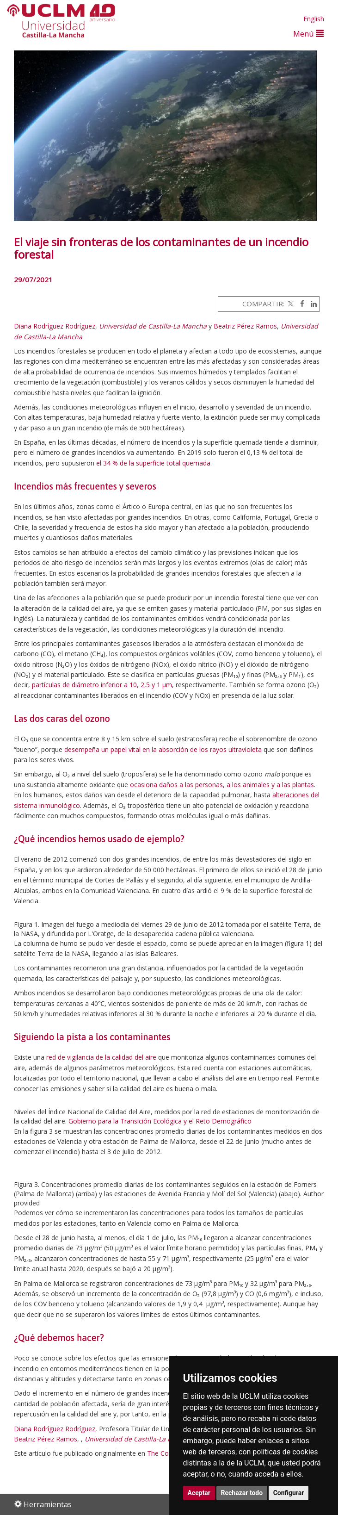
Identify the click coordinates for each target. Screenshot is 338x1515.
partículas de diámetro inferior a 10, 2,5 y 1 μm (102, 684)
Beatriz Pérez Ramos (245, 326)
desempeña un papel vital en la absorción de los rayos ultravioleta (163, 749)
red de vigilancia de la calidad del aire (101, 1057)
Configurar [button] (288, 1492)
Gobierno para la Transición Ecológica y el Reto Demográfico (160, 1121)
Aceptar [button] (199, 1492)
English (313, 18)
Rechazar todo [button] (242, 1492)
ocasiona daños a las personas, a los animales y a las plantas (222, 784)
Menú (308, 33)
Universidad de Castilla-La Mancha (153, 326)
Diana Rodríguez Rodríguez (54, 326)
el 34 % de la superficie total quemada (153, 463)
